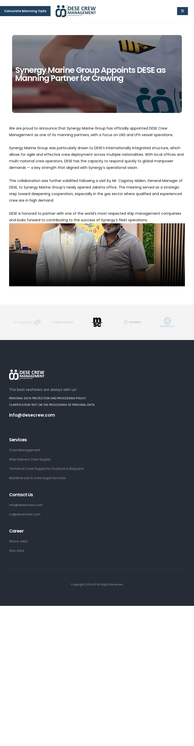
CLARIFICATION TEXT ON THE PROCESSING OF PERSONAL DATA (52, 405)
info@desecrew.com (32, 415)
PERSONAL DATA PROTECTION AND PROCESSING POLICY (47, 398)
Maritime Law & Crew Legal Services (38, 478)
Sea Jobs (17, 550)
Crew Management (25, 450)
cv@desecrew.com (25, 514)
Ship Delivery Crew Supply (30, 459)
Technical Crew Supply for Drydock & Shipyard (46, 469)
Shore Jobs (18, 541)
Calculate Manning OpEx (25, 11)
